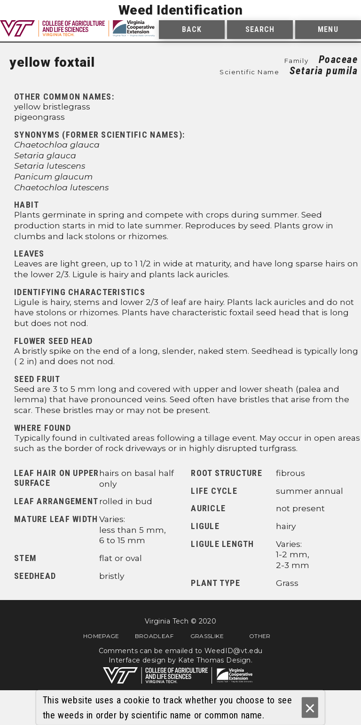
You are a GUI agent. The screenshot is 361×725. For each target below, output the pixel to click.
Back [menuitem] (192, 29)
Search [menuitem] (260, 29)
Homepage (101, 635)
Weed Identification (180, 10)
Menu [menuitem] (328, 29)
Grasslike (207, 635)
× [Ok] (310, 708)
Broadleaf (154, 635)
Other (260, 635)
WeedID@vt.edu (233, 651)
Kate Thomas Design (214, 660)
